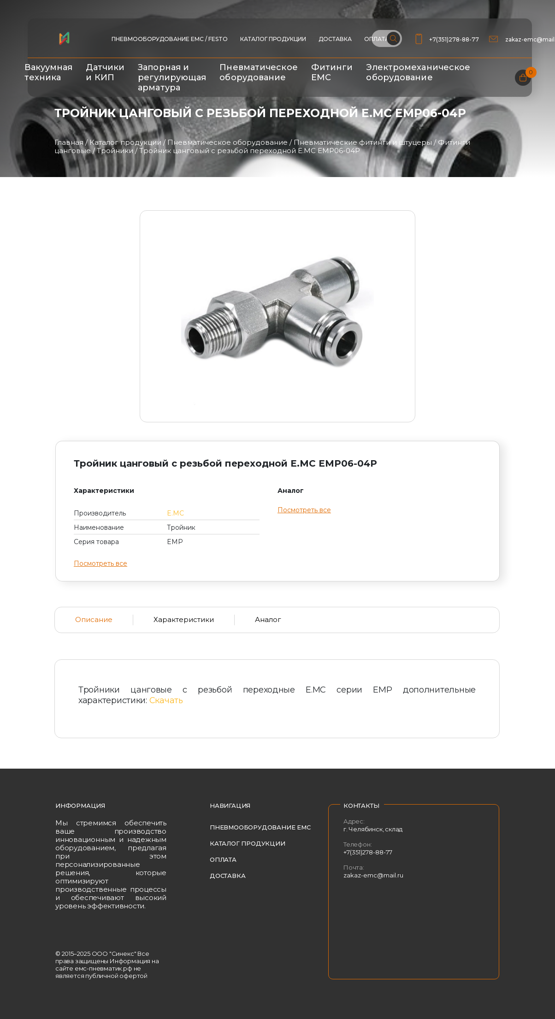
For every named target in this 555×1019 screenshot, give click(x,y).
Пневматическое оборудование (258, 72)
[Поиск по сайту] (387, 38)
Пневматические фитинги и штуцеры (363, 142)
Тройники (115, 150)
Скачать (166, 700)
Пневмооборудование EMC (260, 827)
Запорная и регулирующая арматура (172, 77)
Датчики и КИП (105, 72)
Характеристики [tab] (184, 619)
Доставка (335, 39)
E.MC (175, 513)
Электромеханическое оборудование (418, 72)
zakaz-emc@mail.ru (373, 875)
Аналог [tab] (268, 619)
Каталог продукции (273, 39)
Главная (68, 142)
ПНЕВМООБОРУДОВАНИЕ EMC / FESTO (170, 39)
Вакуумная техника (48, 72)
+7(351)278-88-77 (454, 39)
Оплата (223, 859)
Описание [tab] (93, 619)
